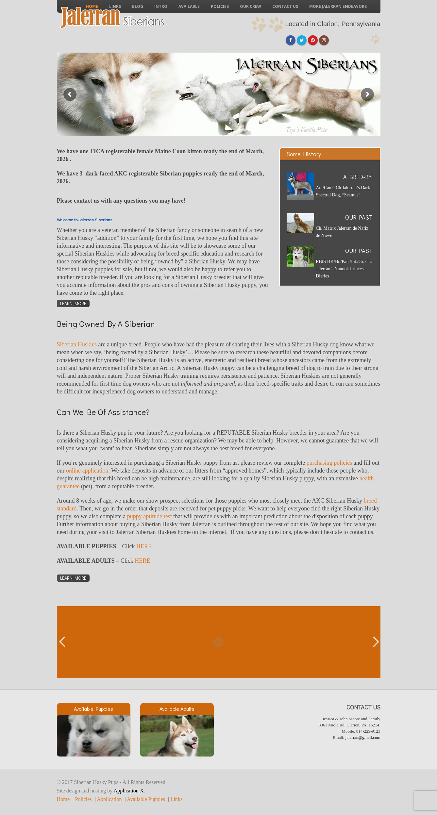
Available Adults (177, 708)
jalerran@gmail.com (362, 737)
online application (87, 470)
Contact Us (285, 6)
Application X (129, 791)
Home (63, 799)
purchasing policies (329, 462)
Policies (220, 6)
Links (176, 799)
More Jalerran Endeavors (338, 6)
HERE (144, 546)
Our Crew (250, 6)
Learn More (73, 303)
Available (189, 6)
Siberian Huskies (77, 344)
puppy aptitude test (149, 516)
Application (109, 799)
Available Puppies (93, 708)
